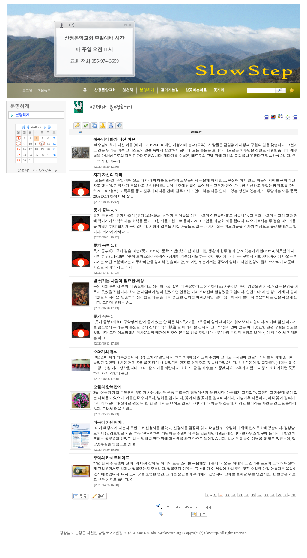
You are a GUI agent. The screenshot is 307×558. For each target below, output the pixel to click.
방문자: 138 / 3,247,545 (37, 170)
